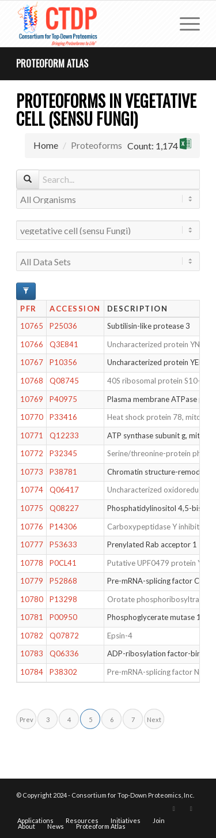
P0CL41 (63, 563)
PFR (28, 308)
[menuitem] (184, 24)
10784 (31, 672)
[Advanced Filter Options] (26, 291)
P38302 (63, 672)
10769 (31, 399)
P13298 (63, 599)
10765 (31, 325)
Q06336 (64, 653)
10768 (31, 380)
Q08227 (64, 508)
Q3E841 (64, 344)
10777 (31, 544)
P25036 (63, 325)
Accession (75, 308)
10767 (31, 362)
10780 (31, 599)
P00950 (63, 617)
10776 (31, 526)
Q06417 (64, 489)
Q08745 (64, 380)
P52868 (63, 580)
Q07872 (64, 635)
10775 (31, 508)
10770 (31, 417)
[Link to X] (174, 808)
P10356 (63, 362)
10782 (31, 635)
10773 (31, 471)
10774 (31, 489)
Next (154, 719)
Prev (26, 719)
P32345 (63, 453)
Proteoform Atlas (52, 63)
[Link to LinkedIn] (191, 808)
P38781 (63, 471)
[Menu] (184, 24)
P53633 (63, 544)
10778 (31, 563)
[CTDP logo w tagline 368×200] (89, 24)
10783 (31, 653)
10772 (31, 453)
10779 (31, 580)
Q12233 (64, 435)
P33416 (63, 417)
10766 (31, 344)
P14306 (63, 526)
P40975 (63, 399)
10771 (31, 435)
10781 (31, 617)
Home (45, 145)
